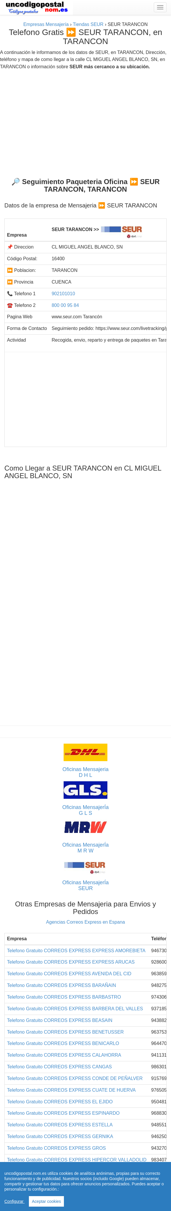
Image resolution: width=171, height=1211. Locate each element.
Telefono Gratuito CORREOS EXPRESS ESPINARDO (63, 1113)
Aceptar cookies (46, 1201)
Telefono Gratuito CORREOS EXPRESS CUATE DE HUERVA (71, 1090)
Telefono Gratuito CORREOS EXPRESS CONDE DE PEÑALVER (75, 1078)
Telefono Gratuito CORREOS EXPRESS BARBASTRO (64, 997)
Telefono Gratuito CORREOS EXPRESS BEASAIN (59, 1020)
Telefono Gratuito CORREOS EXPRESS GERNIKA (60, 1136)
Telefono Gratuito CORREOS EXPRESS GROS (56, 1148)
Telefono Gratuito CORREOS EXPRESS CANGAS (59, 1066)
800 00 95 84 (65, 305)
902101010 (63, 293)
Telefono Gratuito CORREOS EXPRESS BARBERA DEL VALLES (75, 1008)
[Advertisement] (85, 121)
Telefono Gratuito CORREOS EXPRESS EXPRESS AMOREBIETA (76, 950)
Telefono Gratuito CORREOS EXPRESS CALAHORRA (64, 1055)
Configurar (14, 1201)
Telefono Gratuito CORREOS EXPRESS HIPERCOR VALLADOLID (76, 1159)
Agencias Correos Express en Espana (85, 922)
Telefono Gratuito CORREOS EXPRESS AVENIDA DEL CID (69, 973)
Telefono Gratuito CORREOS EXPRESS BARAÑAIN (61, 985)
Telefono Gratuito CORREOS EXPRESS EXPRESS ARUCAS (71, 962)
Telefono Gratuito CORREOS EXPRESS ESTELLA (60, 1124)
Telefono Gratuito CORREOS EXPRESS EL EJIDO (60, 1101)
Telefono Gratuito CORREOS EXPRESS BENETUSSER (65, 1032)
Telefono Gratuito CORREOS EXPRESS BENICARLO (63, 1043)
